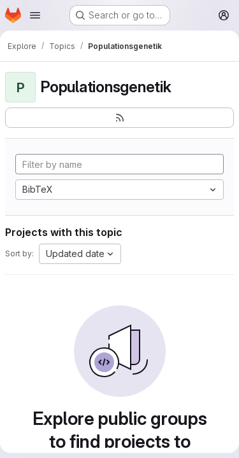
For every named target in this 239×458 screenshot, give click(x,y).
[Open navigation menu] (35, 15)
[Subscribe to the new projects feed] (119, 118)
